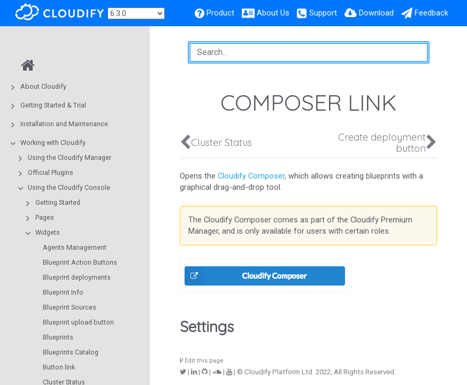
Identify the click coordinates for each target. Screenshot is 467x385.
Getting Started (57, 202)
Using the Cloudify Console (69, 187)
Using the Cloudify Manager (69, 157)
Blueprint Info (63, 292)
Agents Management (74, 247)
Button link (59, 367)
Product (220, 13)
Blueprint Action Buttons (80, 262)
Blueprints (58, 337)
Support (323, 13)
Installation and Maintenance (64, 124)
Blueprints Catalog (70, 352)
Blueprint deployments (77, 277)
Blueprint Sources (69, 307)
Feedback (431, 13)
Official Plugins (50, 172)
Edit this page (202, 360)
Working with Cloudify (53, 142)
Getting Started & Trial (53, 105)
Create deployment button (382, 143)
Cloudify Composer (251, 176)
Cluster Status (221, 142)
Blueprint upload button (78, 322)
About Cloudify (43, 86)
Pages (44, 217)
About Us (273, 13)
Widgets (47, 232)
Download (376, 13)
